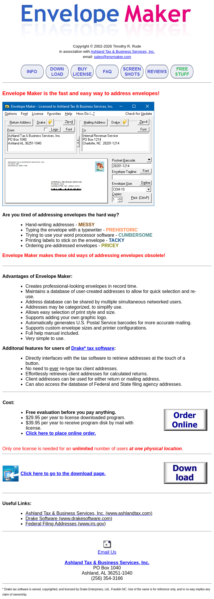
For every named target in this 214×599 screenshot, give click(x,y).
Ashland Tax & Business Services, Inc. (123, 51)
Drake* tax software (92, 348)
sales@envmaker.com (112, 57)
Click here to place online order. (61, 433)
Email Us (107, 549)
